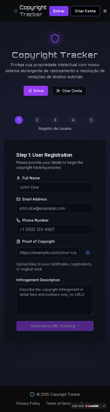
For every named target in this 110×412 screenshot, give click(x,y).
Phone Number (32, 220)
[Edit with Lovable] (85, 406)
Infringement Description (38, 280)
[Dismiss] (104, 406)
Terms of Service (60, 403)
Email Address (31, 199)
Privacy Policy (28, 403)
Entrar (59, 11)
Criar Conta (85, 11)
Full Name (28, 178)
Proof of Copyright (35, 241)
